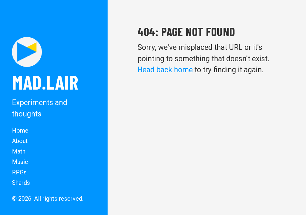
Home (20, 130)
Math (18, 151)
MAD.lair (45, 81)
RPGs (19, 172)
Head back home (165, 69)
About (20, 141)
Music (20, 161)
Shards (21, 182)
